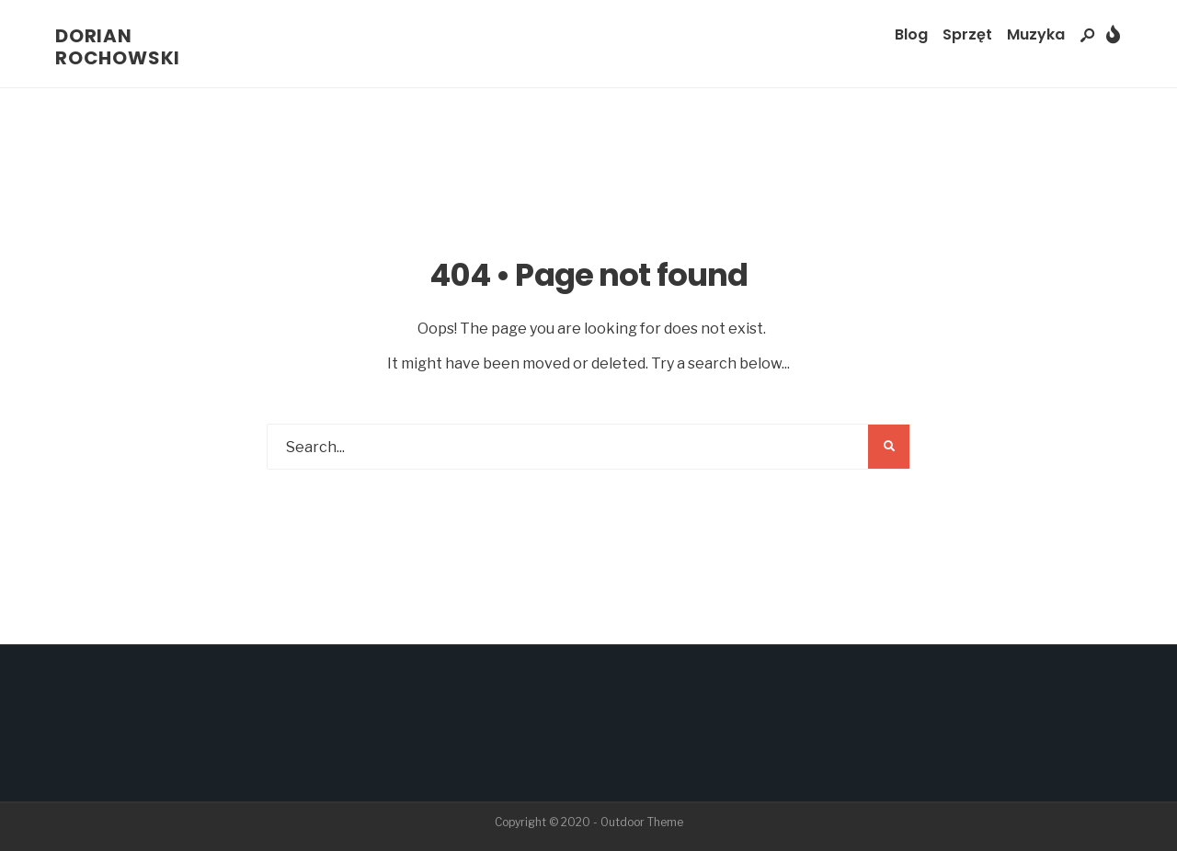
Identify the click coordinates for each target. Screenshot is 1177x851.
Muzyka (1036, 34)
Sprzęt (967, 34)
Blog (911, 34)
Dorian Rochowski (117, 47)
